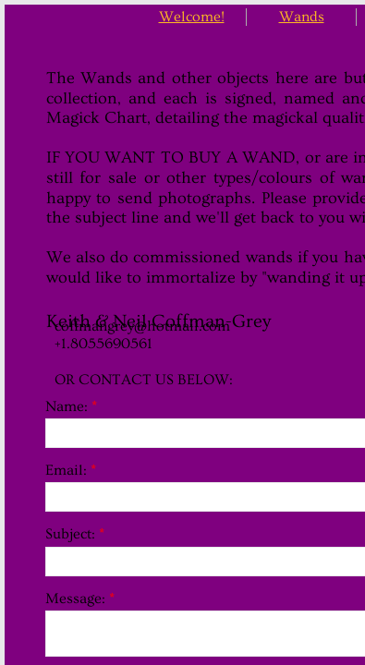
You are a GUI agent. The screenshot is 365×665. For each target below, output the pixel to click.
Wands (301, 16)
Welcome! (192, 16)
